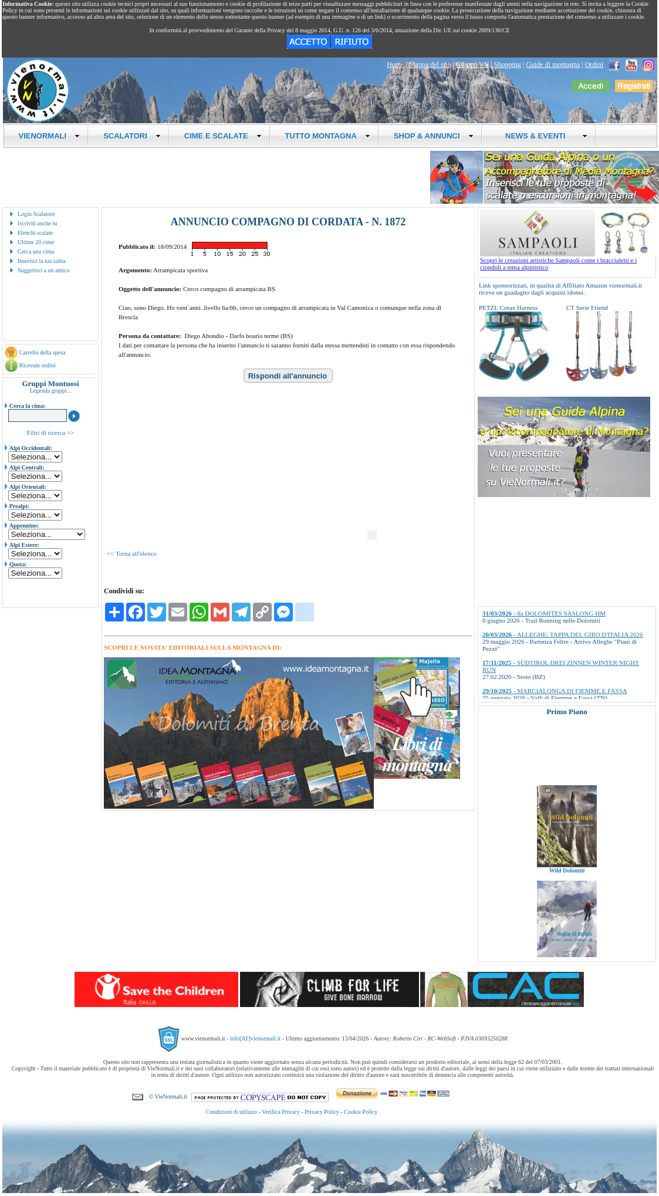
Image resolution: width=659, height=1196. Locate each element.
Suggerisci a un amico (44, 270)
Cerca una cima (36, 251)
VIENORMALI (49, 135)
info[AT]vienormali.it (255, 1038)
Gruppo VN (472, 64)
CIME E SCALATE (223, 135)
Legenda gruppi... (51, 390)
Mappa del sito (430, 64)
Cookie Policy (360, 1112)
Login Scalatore (36, 214)
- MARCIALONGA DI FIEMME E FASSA (554, 690)
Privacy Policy (322, 1112)
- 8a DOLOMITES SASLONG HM (544, 613)
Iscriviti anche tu (37, 223)
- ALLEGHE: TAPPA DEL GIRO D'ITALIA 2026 (562, 634)
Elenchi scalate (35, 232)
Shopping (507, 64)
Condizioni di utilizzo (231, 1112)
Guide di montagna (553, 64)
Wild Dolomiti (567, 879)
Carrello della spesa (42, 352)
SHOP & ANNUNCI (434, 135)
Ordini (594, 64)
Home (395, 64)
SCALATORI (132, 135)
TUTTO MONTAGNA (327, 135)
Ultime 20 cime (36, 242)
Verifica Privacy (281, 1112)
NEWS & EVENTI (542, 135)
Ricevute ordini (37, 365)
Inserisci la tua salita (42, 261)
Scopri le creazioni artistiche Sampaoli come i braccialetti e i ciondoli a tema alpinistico (568, 261)
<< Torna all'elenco (132, 553)
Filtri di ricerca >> (50, 432)
